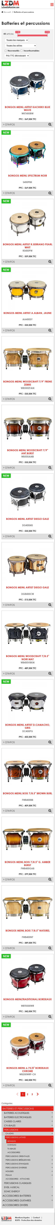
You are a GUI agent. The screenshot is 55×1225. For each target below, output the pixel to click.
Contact (36, 1217)
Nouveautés (13, 50)
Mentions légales (22, 1217)
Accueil (7, 12)
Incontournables (31, 50)
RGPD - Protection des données (28, 1220)
